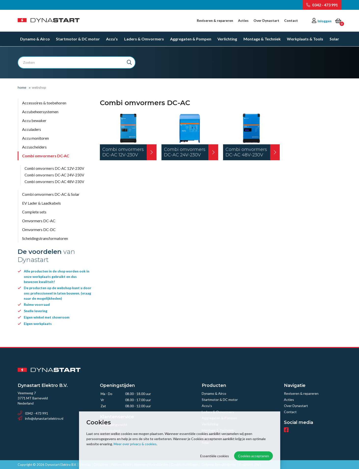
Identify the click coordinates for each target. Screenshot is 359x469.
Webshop (39, 87)
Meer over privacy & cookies (135, 444)
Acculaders (31, 129)
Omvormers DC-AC (38, 220)
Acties (243, 20)
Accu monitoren (35, 138)
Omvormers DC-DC (39, 229)
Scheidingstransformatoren (45, 238)
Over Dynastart (266, 20)
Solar (334, 39)
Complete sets (34, 212)
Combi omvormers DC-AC (45, 155)
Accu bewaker (34, 120)
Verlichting (227, 39)
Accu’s (112, 39)
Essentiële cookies (214, 456)
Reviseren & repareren (215, 20)
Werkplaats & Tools (305, 39)
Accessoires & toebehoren (44, 102)
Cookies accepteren (253, 456)
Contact (291, 20)
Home (22, 87)
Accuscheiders (34, 147)
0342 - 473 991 (322, 4)
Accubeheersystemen (40, 111)
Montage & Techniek (262, 39)
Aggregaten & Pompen (190, 39)
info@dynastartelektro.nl (40, 418)
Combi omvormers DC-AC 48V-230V (54, 181)
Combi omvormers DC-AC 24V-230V (54, 175)
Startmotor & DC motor (78, 39)
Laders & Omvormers (144, 39)
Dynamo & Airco (35, 39)
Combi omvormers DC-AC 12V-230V (54, 168)
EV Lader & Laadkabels (41, 203)
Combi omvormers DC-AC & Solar (51, 194)
